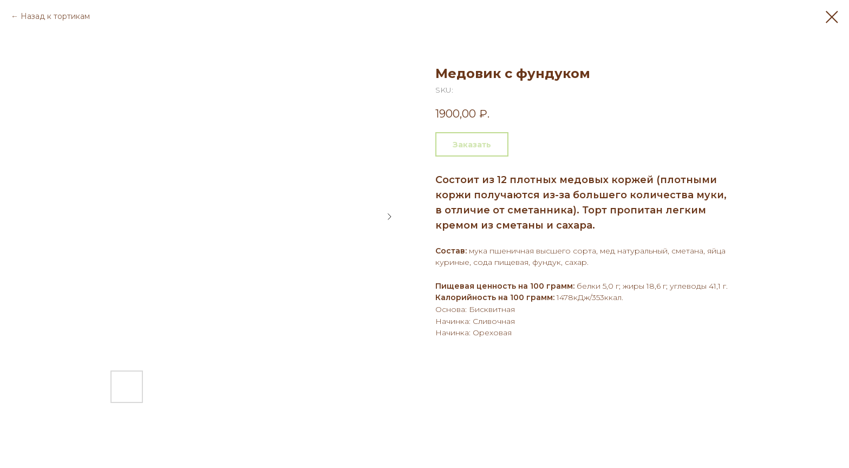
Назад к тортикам (55, 16)
